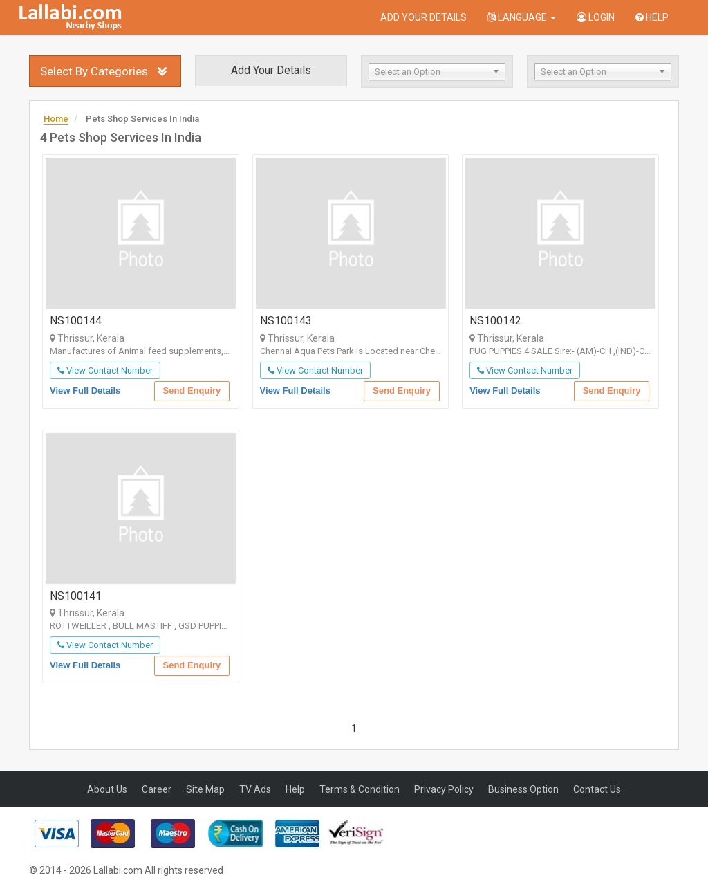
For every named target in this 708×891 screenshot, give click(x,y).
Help (652, 17)
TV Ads (255, 789)
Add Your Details (423, 17)
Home (56, 118)
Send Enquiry (192, 390)
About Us (107, 789)
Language (521, 17)
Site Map (205, 789)
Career (156, 789)
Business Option (523, 789)
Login (596, 17)
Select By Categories (94, 71)
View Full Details (85, 390)
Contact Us (597, 789)
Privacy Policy (444, 789)
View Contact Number (105, 370)
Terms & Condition (359, 789)
